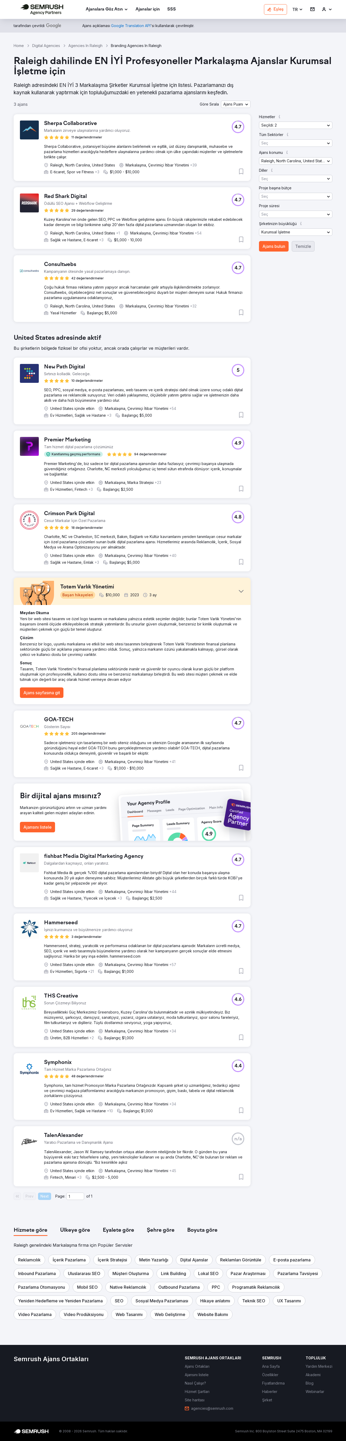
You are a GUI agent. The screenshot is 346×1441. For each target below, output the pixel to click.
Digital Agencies (46, 45)
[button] (297, 9)
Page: (60, 1196)
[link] (148, 9)
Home (19, 45)
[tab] (30, 1230)
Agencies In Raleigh (85, 45)
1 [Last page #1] (91, 1196)
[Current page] (75, 1196)
